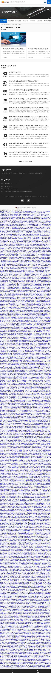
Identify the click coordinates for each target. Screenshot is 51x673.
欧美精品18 (45, 313)
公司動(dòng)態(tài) (3, 21)
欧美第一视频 (31, 507)
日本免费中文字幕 (29, 265)
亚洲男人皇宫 (10, 517)
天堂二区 (10, 291)
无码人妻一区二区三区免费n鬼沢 (27, 271)
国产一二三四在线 (34, 344)
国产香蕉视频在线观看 (30, 313)
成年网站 (23, 346)
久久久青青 (30, 605)
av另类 (36, 514)
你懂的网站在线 (45, 416)
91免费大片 (44, 328)
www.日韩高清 (31, 503)
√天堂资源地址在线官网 (32, 659)
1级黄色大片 (3, 263)
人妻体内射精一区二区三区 (39, 234)
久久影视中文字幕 (7, 449)
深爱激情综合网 (39, 411)
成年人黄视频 (5, 626)
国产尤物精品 (47, 283)
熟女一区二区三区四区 (23, 593)
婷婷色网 (33, 230)
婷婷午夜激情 (8, 612)
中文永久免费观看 (36, 560)
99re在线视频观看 (11, 457)
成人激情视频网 (44, 275)
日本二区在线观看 (16, 500)
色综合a (5, 400)
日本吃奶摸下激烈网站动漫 (21, 366)
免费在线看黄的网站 (15, 453)
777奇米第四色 (28, 358)
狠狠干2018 (22, 291)
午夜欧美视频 (13, 298)
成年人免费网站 (44, 218)
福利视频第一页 (18, 314)
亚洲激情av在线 (45, 516)
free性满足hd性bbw (14, 255)
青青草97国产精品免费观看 (43, 659)
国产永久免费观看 (27, 612)
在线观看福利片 (11, 250)
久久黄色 (19, 263)
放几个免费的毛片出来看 (22, 420)
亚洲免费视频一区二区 (30, 346)
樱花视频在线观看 (24, 487)
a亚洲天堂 (10, 386)
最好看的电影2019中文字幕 (19, 313)
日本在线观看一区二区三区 (39, 549)
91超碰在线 (34, 540)
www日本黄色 (6, 639)
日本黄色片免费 (28, 360)
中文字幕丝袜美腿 (45, 228)
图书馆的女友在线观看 (14, 280)
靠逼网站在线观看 (34, 650)
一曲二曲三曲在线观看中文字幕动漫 (32, 300)
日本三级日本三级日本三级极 (13, 215)
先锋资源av (17, 399)
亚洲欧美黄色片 (33, 536)
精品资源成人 (47, 586)
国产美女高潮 (35, 403)
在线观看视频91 (32, 420)
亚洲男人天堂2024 (25, 520)
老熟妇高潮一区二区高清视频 (32, 461)
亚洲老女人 (18, 237)
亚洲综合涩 (2, 451)
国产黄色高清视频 (26, 288)
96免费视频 (20, 583)
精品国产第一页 (3, 483)
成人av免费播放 (28, 403)
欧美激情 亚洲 (35, 493)
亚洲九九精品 (45, 343)
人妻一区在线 (25, 386)
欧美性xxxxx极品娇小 (16, 217)
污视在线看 (5, 404)
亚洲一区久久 (10, 265)
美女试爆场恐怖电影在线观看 (32, 433)
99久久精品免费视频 (41, 357)
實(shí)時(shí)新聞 (47, 21)
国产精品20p (43, 318)
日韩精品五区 (38, 626)
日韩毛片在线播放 (40, 602)
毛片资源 (48, 351)
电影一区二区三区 (18, 451)
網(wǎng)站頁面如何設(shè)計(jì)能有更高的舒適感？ (39, 49)
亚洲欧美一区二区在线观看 (16, 304)
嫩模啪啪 (44, 413)
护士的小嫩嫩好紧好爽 (38, 622)
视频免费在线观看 (44, 557)
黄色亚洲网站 (32, 424)
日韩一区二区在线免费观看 (13, 231)
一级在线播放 (9, 271)
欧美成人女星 (7, 293)
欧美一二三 (34, 526)
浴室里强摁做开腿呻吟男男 (44, 258)
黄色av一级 (17, 635)
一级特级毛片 (41, 593)
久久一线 (18, 483)
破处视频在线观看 (14, 340)
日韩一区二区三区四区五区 (11, 387)
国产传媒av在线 (25, 344)
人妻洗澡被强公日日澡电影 (22, 334)
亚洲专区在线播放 (29, 480)
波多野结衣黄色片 (33, 517)
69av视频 (7, 304)
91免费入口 (34, 426)
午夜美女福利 (14, 536)
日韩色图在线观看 (12, 662)
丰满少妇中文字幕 (14, 268)
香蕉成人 (23, 600)
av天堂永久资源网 (32, 366)
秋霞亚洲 (20, 268)
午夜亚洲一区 (26, 338)
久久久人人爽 (35, 291)
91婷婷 (20, 450)
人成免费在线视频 (31, 316)
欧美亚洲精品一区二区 (46, 333)
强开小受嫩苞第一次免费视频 (26, 378)
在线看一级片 (43, 326)
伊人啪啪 (19, 629)
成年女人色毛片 (36, 573)
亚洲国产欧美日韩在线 (11, 334)
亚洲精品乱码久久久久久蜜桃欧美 (35, 554)
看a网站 (30, 261)
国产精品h (16, 265)
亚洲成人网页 (39, 353)
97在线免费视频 (21, 350)
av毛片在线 (41, 340)
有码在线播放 (34, 595)
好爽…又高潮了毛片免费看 (16, 235)
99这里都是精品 (12, 403)
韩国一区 (5, 225)
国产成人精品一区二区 (11, 263)
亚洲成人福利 (38, 248)
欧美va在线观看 (3, 257)
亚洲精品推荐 (23, 499)
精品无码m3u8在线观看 (5, 513)
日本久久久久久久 (37, 273)
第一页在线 (44, 523)
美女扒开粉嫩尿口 (7, 609)
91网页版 (19, 222)
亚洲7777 (22, 399)
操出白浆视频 (19, 556)
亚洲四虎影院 (43, 366)
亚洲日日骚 (7, 565)
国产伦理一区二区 (12, 589)
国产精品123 (25, 663)
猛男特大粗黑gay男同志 (32, 341)
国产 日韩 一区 (16, 499)
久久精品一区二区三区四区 (8, 480)
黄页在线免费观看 (29, 293)
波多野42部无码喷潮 (27, 328)
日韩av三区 (24, 235)
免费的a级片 (28, 399)
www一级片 (2, 423)
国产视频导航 (44, 632)
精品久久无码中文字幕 (43, 225)
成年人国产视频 (15, 507)
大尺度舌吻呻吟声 (34, 506)
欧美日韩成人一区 (41, 540)
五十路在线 (10, 559)
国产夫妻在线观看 (25, 406)
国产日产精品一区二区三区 (18, 474)
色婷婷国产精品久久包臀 (20, 602)
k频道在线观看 (23, 524)
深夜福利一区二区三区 (33, 320)
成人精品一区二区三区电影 (43, 374)
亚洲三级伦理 (12, 321)
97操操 (28, 506)
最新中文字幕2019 (12, 533)
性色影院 (7, 439)
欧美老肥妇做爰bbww (11, 469)
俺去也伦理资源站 (13, 323)
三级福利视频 (14, 627)
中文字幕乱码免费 (20, 317)
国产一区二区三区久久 (12, 374)
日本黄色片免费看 (25, 575)
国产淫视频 (14, 449)
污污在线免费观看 (30, 228)
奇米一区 (20, 323)
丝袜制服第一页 (14, 593)
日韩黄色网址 (22, 640)
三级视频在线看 (45, 284)
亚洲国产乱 (33, 570)
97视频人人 (12, 218)
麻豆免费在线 (26, 451)
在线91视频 (7, 298)
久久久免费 (22, 502)
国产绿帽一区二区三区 (28, 623)
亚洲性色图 (21, 550)
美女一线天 (20, 454)
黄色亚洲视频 (12, 532)
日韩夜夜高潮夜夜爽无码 (35, 489)
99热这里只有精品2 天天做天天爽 (27, 310)
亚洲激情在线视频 (44, 277)
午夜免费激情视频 (16, 228)
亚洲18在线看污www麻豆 (33, 221)
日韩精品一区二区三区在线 (34, 615)
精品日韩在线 (7, 504)
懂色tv (6, 559)
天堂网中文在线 (21, 371)
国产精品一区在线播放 (8, 524)
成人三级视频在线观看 (27, 397)
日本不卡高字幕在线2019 (21, 404)
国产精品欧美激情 (18, 318)
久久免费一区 (24, 263)
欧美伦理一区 (32, 649)
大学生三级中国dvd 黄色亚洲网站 (28, 411)
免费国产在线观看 (7, 441)
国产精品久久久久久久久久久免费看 (30, 225)
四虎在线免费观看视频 (44, 294)
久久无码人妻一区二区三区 (26, 333)
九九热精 (32, 668)
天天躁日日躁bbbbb (10, 346)
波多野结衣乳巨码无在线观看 (32, 304)
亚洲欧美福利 (45, 487)
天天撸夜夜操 (46, 663)
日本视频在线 (15, 632)
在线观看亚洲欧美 (19, 326)
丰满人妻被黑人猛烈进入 (12, 459)
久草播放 (14, 477)
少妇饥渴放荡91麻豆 (31, 609)
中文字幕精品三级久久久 (38, 653)
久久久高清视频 (37, 444)
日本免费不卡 (26, 283)
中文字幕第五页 (26, 214)
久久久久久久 (39, 474)
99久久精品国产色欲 (44, 304)
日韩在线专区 (26, 607)
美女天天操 (24, 221)
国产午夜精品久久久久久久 (38, 510)
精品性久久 (22, 311)
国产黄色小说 (44, 397)
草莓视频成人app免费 (43, 267)
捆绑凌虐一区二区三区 (7, 283)
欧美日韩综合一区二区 (29, 550)
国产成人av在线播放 (35, 544)
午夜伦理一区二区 (44, 454)
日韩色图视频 (23, 324)
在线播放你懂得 (16, 487)
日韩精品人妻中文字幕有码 (24, 340)
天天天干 (10, 421)
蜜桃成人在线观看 (24, 615)
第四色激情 (46, 361)
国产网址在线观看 (20, 233)
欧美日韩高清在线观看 (39, 630)
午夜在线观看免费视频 (5, 353)
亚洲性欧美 (25, 514)
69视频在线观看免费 (12, 307)
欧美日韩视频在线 (4, 595)
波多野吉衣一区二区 (37, 251)
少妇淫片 (42, 243)
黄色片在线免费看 (14, 597)
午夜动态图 (44, 570)
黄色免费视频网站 (37, 244)
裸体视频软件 (19, 288)
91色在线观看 (39, 583)
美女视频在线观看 (20, 586)
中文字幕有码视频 (16, 456)
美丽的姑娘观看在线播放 (42, 341)
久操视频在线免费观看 (9, 290)
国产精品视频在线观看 (20, 480)
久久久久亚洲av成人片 (13, 562)
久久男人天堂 (25, 646)
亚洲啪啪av (31, 387)
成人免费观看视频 (28, 383)
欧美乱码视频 (29, 251)
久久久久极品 (34, 280)
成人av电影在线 (6, 273)
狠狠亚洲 (8, 544)
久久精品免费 (39, 338)
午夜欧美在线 (8, 251)
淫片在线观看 (30, 384)
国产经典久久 (37, 224)
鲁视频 (25, 503)
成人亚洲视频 (20, 241)
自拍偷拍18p (37, 243)
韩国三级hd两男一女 (35, 317)
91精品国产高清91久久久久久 (38, 356)
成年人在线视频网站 (24, 321)
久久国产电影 (16, 356)
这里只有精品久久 (45, 544)
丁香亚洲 (28, 280)
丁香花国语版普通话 (39, 363)
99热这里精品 (15, 463)
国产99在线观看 (13, 227)
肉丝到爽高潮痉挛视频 (26, 599)
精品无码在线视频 (39, 222)
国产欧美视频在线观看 (45, 235)
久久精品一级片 (17, 417)
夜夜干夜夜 (20, 387)
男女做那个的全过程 (8, 440)
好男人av (2, 666)
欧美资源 (25, 469)
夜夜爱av (9, 264)
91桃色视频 (5, 421)
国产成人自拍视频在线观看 (33, 377)
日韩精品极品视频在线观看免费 (28, 636)
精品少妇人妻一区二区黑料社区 (21, 534)
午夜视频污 (2, 637)
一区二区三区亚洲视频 (20, 245)
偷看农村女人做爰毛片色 (27, 273)
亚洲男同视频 (39, 420)
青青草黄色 (45, 327)
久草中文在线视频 (26, 260)
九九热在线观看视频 (18, 234)
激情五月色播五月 (10, 328)
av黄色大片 (18, 260)
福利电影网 (20, 320)
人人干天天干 (31, 645)
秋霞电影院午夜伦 (35, 456)
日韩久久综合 (20, 284)
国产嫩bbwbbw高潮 (21, 298)
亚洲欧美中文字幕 (45, 600)
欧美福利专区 (19, 469)
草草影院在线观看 (33, 321)
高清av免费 (46, 658)
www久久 (21, 214)
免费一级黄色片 (17, 267)
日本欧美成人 (38, 629)
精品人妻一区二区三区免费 (28, 314)
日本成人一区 (23, 280)
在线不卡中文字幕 (14, 343)
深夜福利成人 (29, 436)
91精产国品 (11, 245)
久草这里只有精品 (13, 241)
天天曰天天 (33, 301)
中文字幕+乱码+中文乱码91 (33, 589)
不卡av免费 (23, 381)
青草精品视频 (14, 529)
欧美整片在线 (39, 331)
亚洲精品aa (7, 227)
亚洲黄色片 (46, 222)
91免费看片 (38, 303)
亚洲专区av (34, 436)
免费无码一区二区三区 (37, 648)
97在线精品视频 (19, 512)
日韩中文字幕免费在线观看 (41, 479)
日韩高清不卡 (17, 615)
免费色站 (9, 476)
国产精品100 (2, 270)
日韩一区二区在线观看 (15, 353)
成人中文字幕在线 (45, 629)
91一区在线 (24, 361)
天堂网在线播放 (3, 533)
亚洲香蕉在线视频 (31, 222)
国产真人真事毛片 (27, 258)
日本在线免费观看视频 (5, 214)
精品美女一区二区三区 (6, 228)
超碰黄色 (7, 554)
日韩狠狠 (15, 400)
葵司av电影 (40, 436)
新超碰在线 (31, 467)
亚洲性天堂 (43, 300)
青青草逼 (21, 429)
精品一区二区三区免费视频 (44, 247)
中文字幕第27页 (35, 446)
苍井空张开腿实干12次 (38, 542)
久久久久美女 (12, 497)
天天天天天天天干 (12, 595)
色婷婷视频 (13, 317)
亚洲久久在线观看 (10, 326)
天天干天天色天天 (44, 360)
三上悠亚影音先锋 (9, 378)
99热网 (37, 366)
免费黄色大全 (45, 660)
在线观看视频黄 (39, 305)
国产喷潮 (11, 327)
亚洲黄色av (48, 401)
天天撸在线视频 (37, 600)
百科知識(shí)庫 (18, 21)
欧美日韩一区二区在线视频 (16, 273)
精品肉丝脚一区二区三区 (5, 587)
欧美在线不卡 (22, 436)
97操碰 (42, 569)
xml (46, 196)
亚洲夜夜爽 (46, 407)
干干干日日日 (39, 370)
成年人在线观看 (23, 453)
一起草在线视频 (18, 461)
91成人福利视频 (38, 530)
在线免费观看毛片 (4, 241)
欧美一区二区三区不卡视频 (20, 580)
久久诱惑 (31, 275)
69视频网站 (16, 257)
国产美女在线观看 (17, 423)
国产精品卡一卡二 (42, 380)
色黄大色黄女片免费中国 (11, 222)
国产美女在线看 (35, 360)
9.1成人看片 (42, 221)
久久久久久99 (17, 666)
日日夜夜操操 (37, 228)
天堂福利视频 (31, 663)
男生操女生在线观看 (4, 597)
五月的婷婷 (29, 419)
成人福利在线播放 (30, 311)
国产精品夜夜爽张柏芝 (21, 316)
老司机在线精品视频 (35, 399)
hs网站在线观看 (37, 275)
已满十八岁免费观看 (20, 484)
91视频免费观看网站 (38, 337)
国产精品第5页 (14, 659)
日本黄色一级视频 (38, 470)
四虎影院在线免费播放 (9, 230)
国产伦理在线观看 (14, 550)
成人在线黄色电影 (28, 391)
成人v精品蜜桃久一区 (22, 645)
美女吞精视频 (40, 361)
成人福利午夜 (19, 577)
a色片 (34, 509)
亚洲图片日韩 (9, 368)
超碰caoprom (7, 640)
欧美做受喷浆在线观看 (8, 388)
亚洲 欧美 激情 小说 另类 (43, 527)
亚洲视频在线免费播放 (29, 477)
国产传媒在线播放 (37, 440)
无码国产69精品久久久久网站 (33, 254)
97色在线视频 (13, 357)
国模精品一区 (44, 440)
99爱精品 (12, 431)
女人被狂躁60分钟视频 (19, 388)
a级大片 (24, 497)
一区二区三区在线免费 (22, 529)
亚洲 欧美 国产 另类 (4, 243)
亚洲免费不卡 (3, 248)
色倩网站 (13, 563)
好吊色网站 (14, 490)
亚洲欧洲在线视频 (44, 399)
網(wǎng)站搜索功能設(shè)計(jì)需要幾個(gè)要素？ (14, 49)
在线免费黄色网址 (42, 344)
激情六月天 (17, 337)
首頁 (5, 24)
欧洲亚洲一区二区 (11, 484)
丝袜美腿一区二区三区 (9, 399)
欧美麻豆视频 (8, 557)
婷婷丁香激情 (23, 215)
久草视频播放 (38, 245)
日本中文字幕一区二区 (26, 217)
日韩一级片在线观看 (39, 271)
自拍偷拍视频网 (26, 284)
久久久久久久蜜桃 (12, 466)
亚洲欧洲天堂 (5, 466)
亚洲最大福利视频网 (15, 333)
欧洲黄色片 (13, 660)
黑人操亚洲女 (3, 373)
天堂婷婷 (11, 285)
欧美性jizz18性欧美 (46, 248)
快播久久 (47, 539)
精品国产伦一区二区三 (45, 260)
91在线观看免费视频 (8, 625)
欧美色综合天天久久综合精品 (7, 297)
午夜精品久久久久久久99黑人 (43, 280)
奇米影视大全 (8, 507)
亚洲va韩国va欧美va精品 (13, 668)
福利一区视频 (44, 502)
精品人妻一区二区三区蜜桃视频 (30, 268)
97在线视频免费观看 (20, 308)
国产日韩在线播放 (45, 592)
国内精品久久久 (20, 243)
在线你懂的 (22, 228)
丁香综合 (30, 648)
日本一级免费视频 (23, 348)
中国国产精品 (35, 258)
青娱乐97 (32, 284)
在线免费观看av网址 (4, 218)
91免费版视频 (13, 470)
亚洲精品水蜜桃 (40, 283)
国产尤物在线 (10, 244)
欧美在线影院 (10, 310)
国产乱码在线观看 (46, 483)
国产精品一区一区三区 (41, 451)
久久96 (40, 427)
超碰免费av (39, 483)
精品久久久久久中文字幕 (45, 572)
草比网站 (18, 573)
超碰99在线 (21, 464)
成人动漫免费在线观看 (39, 281)
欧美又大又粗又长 (19, 338)
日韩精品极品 (14, 542)
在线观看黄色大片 (38, 347)
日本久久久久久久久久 (23, 424)
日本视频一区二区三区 (6, 221)
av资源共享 (11, 427)
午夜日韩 (23, 423)
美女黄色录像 (38, 494)
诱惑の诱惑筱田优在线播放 (25, 257)
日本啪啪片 (2, 387)
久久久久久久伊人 (10, 451)
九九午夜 (8, 380)
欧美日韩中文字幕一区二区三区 (38, 367)
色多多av (6, 267)
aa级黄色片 (32, 260)
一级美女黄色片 (38, 590)
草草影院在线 (17, 378)
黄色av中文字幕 (15, 291)
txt (44, 196)
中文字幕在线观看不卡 (21, 414)
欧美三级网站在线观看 (28, 234)
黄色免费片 (2, 254)
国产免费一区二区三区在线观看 (22, 606)
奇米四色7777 (48, 243)
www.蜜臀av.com (29, 532)
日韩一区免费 (20, 620)
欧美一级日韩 (35, 427)
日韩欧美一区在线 (29, 437)
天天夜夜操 (7, 653)
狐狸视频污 (34, 559)
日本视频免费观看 (19, 290)
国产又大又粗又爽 (30, 307)
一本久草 (24, 417)
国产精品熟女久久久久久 (14, 311)
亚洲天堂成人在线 (12, 316)
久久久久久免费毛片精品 (35, 500)
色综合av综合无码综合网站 (32, 253)
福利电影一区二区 (27, 376)
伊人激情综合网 (47, 512)
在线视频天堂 (20, 374)
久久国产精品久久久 (23, 467)
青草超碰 (17, 431)
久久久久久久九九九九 (21, 251)
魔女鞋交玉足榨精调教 (23, 343)
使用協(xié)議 (22, 173)
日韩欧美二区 (46, 490)
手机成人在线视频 (8, 426)
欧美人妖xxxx (5, 430)
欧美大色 (29, 595)
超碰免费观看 (3, 271)
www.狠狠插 (23, 353)
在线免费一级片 (41, 656)
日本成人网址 (16, 429)
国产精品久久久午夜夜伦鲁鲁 (30, 330)
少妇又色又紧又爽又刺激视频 (19, 281)
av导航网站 (37, 557)
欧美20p (23, 643)
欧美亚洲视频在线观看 (41, 346)
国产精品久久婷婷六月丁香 (23, 596)
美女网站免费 (21, 360)
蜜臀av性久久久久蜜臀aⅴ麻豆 (11, 645)
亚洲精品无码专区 (6, 360)
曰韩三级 (39, 343)
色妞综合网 (28, 426)
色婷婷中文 (34, 241)
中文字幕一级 (18, 346)
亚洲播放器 (26, 496)
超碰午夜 (47, 606)
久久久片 (8, 300)
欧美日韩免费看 (39, 421)
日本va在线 (36, 662)
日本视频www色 (22, 459)
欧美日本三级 (33, 338)
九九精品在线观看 (36, 397)
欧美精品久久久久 (10, 331)
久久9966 (12, 580)
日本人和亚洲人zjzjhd (12, 620)
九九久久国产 (12, 585)
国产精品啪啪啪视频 (38, 404)
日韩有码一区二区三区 (14, 240)
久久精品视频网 (25, 275)
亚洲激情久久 (47, 310)
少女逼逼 (46, 307)
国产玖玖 (6, 516)
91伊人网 (5, 622)
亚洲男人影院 (34, 287)
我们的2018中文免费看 (39, 503)
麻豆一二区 (44, 251)
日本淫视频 (13, 544)
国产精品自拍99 (8, 424)
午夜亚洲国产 (13, 586)
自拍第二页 (23, 248)
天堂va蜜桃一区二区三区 (37, 599)
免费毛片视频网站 (28, 241)
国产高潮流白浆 (44, 391)
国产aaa (32, 323)
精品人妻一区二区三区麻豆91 (31, 373)
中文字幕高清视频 (24, 364)
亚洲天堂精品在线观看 (14, 278)
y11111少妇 (17, 347)
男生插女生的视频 (17, 575)
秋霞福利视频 (42, 446)
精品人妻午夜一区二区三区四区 (12, 527)
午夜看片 (34, 383)
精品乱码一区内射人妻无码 (17, 258)
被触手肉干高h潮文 (36, 400)
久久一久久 (9, 373)
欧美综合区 (29, 632)
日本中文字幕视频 (36, 324)
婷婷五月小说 (14, 300)
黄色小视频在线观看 (37, 328)
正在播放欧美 (3, 544)
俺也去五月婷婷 (3, 291)
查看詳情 (14, 57)
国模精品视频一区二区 (16, 396)
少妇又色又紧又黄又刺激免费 (25, 356)
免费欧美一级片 (30, 404)
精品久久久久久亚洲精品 (16, 344)
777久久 (6, 450)
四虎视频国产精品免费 (32, 483)
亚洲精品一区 (34, 274)
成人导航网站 (5, 642)
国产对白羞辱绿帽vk (30, 353)
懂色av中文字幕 (31, 263)
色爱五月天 (19, 441)
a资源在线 (38, 260)
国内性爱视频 (16, 625)
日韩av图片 (9, 313)
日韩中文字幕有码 (44, 560)
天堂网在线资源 (12, 358)
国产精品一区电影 (45, 324)
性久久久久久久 (17, 411)
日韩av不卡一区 (3, 303)
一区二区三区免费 (30, 423)
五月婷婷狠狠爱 (45, 353)
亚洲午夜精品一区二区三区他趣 (22, 552)
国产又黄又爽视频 (35, 454)
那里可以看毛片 (43, 238)
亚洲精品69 (41, 597)
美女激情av (42, 419)
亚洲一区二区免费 (24, 261)
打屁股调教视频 (9, 423)
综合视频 (7, 532)
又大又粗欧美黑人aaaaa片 (5, 217)
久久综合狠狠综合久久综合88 (10, 253)
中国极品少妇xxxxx (38, 240)
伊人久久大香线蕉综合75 (22, 466)
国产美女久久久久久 (40, 264)
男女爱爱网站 (38, 424)
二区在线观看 (24, 573)
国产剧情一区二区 (29, 308)
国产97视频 (41, 290)
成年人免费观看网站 (12, 430)
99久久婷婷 (38, 613)
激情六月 (5, 632)
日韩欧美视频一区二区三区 (11, 473)
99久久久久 (39, 383)
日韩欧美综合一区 (23, 370)
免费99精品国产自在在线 (17, 460)
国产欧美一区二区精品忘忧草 (40, 477)
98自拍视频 (27, 301)
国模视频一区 (38, 643)
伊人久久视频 (3, 244)
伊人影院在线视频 (9, 234)
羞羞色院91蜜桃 (36, 513)
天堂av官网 (15, 583)
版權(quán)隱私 (30, 173)
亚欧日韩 (14, 251)
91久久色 (27, 484)
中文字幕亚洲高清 (36, 333)
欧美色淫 (10, 437)
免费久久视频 (31, 529)
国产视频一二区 (3, 284)
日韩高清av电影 (33, 575)
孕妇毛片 (4, 347)
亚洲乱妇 (33, 530)
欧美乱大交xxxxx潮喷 (15, 592)
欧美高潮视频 (42, 291)
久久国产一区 (15, 264)
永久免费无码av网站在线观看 (14, 599)
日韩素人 (19, 421)
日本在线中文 (40, 241)
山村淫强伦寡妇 (3, 215)
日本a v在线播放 (7, 419)
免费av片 (29, 446)
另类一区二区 (33, 567)
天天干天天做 (19, 410)
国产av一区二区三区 (43, 514)
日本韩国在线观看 (29, 294)
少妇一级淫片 (9, 351)
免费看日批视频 (47, 290)
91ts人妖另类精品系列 (46, 215)
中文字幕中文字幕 (28, 244)
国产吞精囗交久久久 (8, 663)
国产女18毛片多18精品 (31, 459)
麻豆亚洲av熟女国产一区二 (9, 433)
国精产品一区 (37, 308)
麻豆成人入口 (20, 449)
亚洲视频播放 (41, 606)
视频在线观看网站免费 (15, 447)
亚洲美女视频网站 (8, 655)
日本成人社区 (5, 307)
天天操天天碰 (40, 261)
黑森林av (32, 233)
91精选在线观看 (39, 509)
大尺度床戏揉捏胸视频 (38, 293)
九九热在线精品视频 (7, 294)
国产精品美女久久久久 (31, 264)
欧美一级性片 (30, 348)
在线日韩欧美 (44, 643)
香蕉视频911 (37, 218)
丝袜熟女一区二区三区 (30, 245)
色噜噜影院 (36, 563)
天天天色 (34, 602)
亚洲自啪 (38, 326)
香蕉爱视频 (39, 416)
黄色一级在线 (44, 623)
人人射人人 (41, 645)
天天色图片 (40, 493)
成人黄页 (40, 327)
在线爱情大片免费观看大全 (41, 504)
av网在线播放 (17, 310)
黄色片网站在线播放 (38, 311)
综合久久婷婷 (40, 368)
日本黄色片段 (26, 658)
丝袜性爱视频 (45, 453)
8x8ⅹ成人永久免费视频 (23, 363)
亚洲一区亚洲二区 (36, 639)
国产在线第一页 (21, 264)
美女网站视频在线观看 (37, 482)
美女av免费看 (39, 255)
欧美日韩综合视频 (42, 358)
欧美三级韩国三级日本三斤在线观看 (21, 649)
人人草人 (24, 509)
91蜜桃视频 (10, 361)
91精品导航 (16, 370)
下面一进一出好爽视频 (23, 463)
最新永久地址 (3, 583)
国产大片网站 (36, 396)
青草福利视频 (21, 610)
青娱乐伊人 (37, 318)
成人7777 (2, 655)
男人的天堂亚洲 (13, 610)
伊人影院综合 (8, 381)
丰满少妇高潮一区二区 (44, 563)
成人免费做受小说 (26, 267)
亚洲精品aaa (39, 301)
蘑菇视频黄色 (41, 407)
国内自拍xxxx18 (17, 295)
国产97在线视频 (10, 409)
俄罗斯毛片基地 (40, 297)
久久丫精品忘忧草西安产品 (34, 235)
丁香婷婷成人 (29, 409)
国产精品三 (41, 461)
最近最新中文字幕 (6, 447)
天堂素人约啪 (24, 443)
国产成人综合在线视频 (17, 221)
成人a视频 (25, 320)
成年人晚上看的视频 (21, 253)
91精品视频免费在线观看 (13, 364)
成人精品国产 (45, 590)
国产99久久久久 (28, 394)
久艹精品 (15, 526)
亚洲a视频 (42, 429)
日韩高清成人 (15, 363)
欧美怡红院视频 (27, 336)
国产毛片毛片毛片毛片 (43, 616)
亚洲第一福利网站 (7, 477)
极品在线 (27, 350)
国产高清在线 (33, 374)
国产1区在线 (24, 222)
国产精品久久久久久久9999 (9, 613)
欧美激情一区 (36, 227)
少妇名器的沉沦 (20, 496)
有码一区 (9, 632)
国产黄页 (2, 471)
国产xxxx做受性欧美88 (9, 534)
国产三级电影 (37, 572)
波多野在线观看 (3, 486)
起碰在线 (34, 237)
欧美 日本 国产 (40, 526)
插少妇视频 (13, 336)
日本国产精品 (10, 281)
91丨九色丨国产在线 (22, 303)
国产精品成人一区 (17, 361)
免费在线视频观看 (47, 261)
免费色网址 (17, 297)
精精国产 (49, 567)
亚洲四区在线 (46, 323)
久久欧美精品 (10, 549)
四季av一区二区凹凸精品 (21, 446)
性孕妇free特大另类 (4, 311)
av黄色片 (47, 635)
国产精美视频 (36, 285)
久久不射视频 (41, 406)
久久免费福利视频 (38, 233)
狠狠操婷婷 (31, 240)
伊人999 (16, 427)
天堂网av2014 (45, 233)
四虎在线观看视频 (29, 549)
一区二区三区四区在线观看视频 (43, 214)
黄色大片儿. (4, 549)
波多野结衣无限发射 (41, 459)
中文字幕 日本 (3, 281)
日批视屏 (9, 363)
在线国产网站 (41, 635)
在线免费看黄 (3, 261)
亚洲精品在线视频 (34, 267)
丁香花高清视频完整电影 (16, 547)
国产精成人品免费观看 (43, 274)
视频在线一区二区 (45, 244)
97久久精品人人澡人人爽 (26, 396)
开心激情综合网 (13, 350)
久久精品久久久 (30, 337)
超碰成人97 (48, 217)
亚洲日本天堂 (15, 476)
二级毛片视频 (18, 218)
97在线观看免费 (12, 243)
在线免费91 (20, 283)
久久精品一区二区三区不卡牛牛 (13, 248)
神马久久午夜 (12, 383)
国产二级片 (34, 297)
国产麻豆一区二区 (28, 464)
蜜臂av (15, 519)
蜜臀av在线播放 (3, 484)
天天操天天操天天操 (36, 430)
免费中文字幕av (8, 456)
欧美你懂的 (46, 597)
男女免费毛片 (27, 238)
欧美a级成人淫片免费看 (18, 238)
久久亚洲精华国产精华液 (28, 579)
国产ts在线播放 (18, 275)
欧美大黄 (9, 523)
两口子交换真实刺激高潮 (7, 341)
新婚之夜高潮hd (41, 287)
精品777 (14, 421)
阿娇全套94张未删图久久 (14, 639)
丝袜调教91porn (45, 336)
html (41, 196)
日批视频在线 (26, 489)
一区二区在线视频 (10, 347)
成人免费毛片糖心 (25, 563)
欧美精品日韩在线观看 (39, 307)
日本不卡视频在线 (6, 586)
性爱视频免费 (29, 324)
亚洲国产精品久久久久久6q (22, 605)
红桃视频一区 (15, 220)
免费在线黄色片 (9, 371)
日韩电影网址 (35, 358)
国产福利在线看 (23, 278)
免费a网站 (8, 261)
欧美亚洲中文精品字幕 (15, 504)
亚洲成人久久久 (20, 330)
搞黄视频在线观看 (23, 656)
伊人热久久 (33, 414)
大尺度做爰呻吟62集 (14, 569)
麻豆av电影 (4, 264)
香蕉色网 (25, 407)
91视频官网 (19, 397)
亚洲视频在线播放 (6, 357)
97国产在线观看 (19, 477)
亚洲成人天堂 (10, 390)
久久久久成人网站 (41, 426)
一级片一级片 (28, 544)
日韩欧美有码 (16, 287)
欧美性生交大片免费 (12, 546)
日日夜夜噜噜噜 (46, 321)
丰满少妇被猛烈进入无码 (12, 303)
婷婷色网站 (39, 270)
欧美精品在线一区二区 (26, 367)
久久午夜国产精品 (47, 240)
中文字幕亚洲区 (17, 406)
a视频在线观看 (33, 283)
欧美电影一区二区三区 (5, 569)
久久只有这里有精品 (20, 301)
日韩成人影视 (14, 413)
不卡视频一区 (39, 288)
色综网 (18, 603)
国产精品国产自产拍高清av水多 (43, 552)
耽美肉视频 (22, 447)
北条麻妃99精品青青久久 (9, 274)
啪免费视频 (4, 374)
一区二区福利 (21, 227)
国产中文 (31, 572)
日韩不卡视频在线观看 (14, 450)
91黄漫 (10, 367)
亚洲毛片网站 (31, 347)
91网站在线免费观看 (28, 444)
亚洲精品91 (4, 457)
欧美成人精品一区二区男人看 (33, 277)
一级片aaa (15, 283)
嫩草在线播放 (7, 619)
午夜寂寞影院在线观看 (45, 484)
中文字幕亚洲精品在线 (40, 466)
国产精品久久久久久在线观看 (37, 257)
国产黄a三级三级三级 (30, 255)
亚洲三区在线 (12, 503)
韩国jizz (10, 516)
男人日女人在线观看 (34, 238)
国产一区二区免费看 (28, 227)
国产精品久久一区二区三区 (9, 308)
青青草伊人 (33, 214)
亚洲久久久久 (14, 482)
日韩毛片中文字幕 (33, 343)
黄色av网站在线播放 (43, 320)
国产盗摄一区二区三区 (16, 443)
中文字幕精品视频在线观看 (25, 297)
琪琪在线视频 (34, 380)
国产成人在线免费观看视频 (43, 278)
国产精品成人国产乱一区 (31, 298)
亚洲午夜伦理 (7, 590)
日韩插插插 (6, 367)
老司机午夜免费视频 (46, 470)
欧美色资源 (15, 368)
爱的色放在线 (6, 383)
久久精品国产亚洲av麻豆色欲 (25, 492)
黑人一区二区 (48, 371)
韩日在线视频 (11, 314)
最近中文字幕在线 (42, 443)
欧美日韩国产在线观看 (12, 537)
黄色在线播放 (38, 284)
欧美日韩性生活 (38, 313)
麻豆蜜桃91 (8, 384)
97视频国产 (26, 233)
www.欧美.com (47, 622)
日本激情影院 (48, 437)
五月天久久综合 (10, 275)
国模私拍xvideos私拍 (14, 590)
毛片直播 (37, 263)
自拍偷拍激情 (32, 565)
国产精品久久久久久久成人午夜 (39, 217)
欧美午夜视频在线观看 (21, 384)
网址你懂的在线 (24, 517)
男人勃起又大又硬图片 (20, 274)
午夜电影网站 (17, 524)
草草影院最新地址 (45, 444)
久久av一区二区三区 (30, 248)
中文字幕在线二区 (14, 348)
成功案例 (25, 20)
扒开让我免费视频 (14, 214)
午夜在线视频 (27, 536)
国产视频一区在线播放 (28, 285)
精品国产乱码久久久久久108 (22, 250)
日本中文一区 (32, 514)
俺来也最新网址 (26, 530)
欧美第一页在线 (22, 653)
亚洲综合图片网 (21, 368)
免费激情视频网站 (8, 429)
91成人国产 (21, 293)
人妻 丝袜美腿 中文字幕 (46, 627)
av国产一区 (12, 237)
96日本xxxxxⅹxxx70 (11, 397)
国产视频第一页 (46, 421)
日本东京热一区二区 (10, 520)
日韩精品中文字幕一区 (9, 305)
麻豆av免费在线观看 (22, 648)
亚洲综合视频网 (15, 294)
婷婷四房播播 (15, 247)
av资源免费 (33, 288)
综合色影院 (35, 597)
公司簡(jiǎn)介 (4, 173)
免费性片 (28, 414)
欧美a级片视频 (16, 271)
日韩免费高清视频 (15, 587)
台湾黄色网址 (9, 583)
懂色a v (8, 348)
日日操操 (35, 265)
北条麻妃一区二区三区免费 (42, 237)
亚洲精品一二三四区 (24, 504)
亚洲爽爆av (40, 650)
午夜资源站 (8, 660)
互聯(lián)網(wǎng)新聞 (11, 21)
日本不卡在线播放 (13, 439)
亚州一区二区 (45, 378)
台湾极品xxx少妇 (30, 381)
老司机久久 (7, 470)
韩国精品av (32, 504)
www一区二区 (10, 486)
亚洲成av (24, 304)
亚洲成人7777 (39, 414)
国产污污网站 (26, 387)
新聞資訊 (9, 24)
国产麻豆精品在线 (29, 439)
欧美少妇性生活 (43, 263)
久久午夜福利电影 (29, 224)
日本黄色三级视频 (11, 233)
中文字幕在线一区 (41, 298)
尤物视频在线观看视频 (5, 237)
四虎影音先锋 (24, 331)
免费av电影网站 (20, 336)
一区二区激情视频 (32, 303)
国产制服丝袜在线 (37, 453)
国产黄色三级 (29, 430)
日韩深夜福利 (18, 331)
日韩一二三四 (15, 424)
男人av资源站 (33, 552)
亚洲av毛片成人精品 (32, 512)
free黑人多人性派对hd (38, 434)
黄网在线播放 (8, 659)
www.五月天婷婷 (7, 258)
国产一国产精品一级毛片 (11, 540)
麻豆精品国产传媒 (18, 225)
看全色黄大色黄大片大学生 (12, 464)
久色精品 (47, 466)
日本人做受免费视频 (38, 323)
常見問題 (33, 20)
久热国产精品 (11, 267)
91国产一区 (10, 615)
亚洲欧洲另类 (29, 653)
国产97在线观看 (22, 560)
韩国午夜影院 (31, 587)
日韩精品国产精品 (22, 341)
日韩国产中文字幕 (39, 547)
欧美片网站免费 (41, 220)
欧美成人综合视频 (8, 287)
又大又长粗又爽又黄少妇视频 (43, 268)
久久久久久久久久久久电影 (24, 479)
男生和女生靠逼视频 (46, 450)
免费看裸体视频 (6, 340)
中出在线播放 (43, 224)
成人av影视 (47, 582)
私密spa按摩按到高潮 (45, 317)
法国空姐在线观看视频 (28, 290)
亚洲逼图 (11, 295)
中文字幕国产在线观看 (26, 237)
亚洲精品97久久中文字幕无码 (25, 220)
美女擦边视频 (6, 240)
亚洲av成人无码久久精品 (41, 469)
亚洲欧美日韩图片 (15, 261)
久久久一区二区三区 (24, 603)
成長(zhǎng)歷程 (13, 173)
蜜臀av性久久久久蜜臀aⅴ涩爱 (12, 270)
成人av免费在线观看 (38, 423)
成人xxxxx (8, 650)
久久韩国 (41, 579)
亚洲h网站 (29, 413)
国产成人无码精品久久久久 (38, 394)
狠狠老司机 (4, 231)
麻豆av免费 (39, 642)
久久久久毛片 (18, 646)
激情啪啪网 (47, 569)
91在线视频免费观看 (23, 240)
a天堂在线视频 (32, 451)
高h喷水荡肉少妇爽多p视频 (29, 326)
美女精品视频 (11, 225)
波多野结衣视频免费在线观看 (23, 533)
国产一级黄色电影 (13, 420)
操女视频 (47, 291)
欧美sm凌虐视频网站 (8, 514)
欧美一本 (47, 264)
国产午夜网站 (8, 247)
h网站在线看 (45, 347)
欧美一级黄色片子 (28, 388)
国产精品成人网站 (29, 434)
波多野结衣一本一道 (32, 270)
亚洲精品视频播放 (45, 409)
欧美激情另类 (19, 613)
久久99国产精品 (11, 572)
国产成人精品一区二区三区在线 (37, 295)
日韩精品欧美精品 (24, 516)
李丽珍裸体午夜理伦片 (37, 388)
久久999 (37, 449)
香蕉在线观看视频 (26, 218)
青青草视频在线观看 (11, 284)
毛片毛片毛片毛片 (4, 364)
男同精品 (37, 429)
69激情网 (25, 512)
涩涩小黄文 (27, 354)
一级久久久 (40, 321)
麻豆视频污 (24, 318)
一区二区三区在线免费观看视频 (41, 314)
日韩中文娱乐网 (23, 347)
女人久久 (23, 224)
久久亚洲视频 (29, 400)
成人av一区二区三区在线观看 (25, 231)
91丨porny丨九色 (41, 637)
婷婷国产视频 (8, 317)
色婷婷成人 (9, 238)
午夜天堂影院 (12, 605)
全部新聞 (40, 20)
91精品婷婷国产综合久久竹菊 (17, 354)
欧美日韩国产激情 (13, 454)
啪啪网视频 (30, 453)
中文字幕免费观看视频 (36, 413)
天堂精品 (6, 358)
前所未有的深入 (21, 439)
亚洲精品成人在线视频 (35, 520)
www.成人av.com (22, 476)
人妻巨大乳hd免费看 (10, 254)
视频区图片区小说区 (26, 380)
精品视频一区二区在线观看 (30, 583)
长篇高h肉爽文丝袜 (20, 391)
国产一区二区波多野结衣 (38, 231)
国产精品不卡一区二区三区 (19, 351)
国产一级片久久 (11, 404)
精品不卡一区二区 (6, 431)
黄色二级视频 (36, 294)
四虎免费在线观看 (21, 400)
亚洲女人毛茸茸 (25, 323)
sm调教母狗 (43, 489)
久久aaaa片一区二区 (4, 323)
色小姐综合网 (22, 394)
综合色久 (34, 261)
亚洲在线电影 (43, 285)
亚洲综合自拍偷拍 (27, 493)
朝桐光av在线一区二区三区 (31, 566)
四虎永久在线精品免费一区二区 (33, 215)
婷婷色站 (32, 218)
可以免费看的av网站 (8, 575)
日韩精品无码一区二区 (40, 230)
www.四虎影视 (43, 513)
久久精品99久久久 (4, 250)
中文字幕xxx (28, 602)
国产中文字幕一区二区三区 (13, 324)
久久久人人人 (23, 337)
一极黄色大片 (21, 247)
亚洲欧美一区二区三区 (41, 351)
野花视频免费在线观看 (33, 386)
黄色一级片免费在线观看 (39, 348)
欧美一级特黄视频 (23, 305)
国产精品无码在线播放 (20, 434)
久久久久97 (32, 354)
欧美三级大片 (47, 241)
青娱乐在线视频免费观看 (21, 539)
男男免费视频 (32, 363)
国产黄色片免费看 (44, 393)
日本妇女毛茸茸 (11, 366)
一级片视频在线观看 (18, 285)
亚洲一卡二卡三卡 (31, 469)
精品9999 (6, 366)
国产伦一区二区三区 (44, 308)
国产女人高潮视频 (8, 566)
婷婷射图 (26, 630)
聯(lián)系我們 (38, 173)
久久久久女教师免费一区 (30, 351)
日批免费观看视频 (12, 330)
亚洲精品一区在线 (4, 403)
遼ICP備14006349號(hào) (33, 196)
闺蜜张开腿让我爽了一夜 (40, 463)
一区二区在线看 (14, 630)
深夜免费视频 (7, 268)
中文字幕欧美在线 (46, 270)
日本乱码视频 (33, 613)
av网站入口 (5, 386)
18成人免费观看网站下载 (25, 527)
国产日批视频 (35, 220)
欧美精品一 (38, 516)
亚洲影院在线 (46, 457)
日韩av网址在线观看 (46, 517)
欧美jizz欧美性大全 (16, 224)
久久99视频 (37, 502)
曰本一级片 (8, 260)
